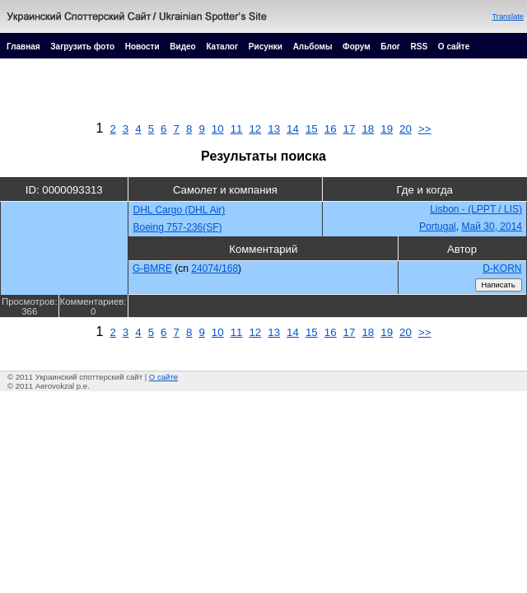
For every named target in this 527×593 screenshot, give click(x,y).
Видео (182, 46)
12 (255, 129)
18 (367, 129)
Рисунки (265, 46)
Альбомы (313, 46)
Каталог (222, 46)
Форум (356, 46)
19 (386, 129)
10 (218, 129)
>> (424, 129)
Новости (142, 46)
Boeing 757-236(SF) (177, 227)
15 (311, 129)
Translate (508, 16)
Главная (23, 46)
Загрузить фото (82, 46)
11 (237, 129)
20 (405, 129)
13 (274, 129)
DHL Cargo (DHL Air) (179, 210)
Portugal (437, 226)
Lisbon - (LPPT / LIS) (476, 209)
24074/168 (214, 268)
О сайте (453, 46)
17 (349, 129)
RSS (419, 46)
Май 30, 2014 (491, 226)
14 (293, 129)
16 (330, 129)
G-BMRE (152, 268)
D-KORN (502, 268)
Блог (390, 46)
